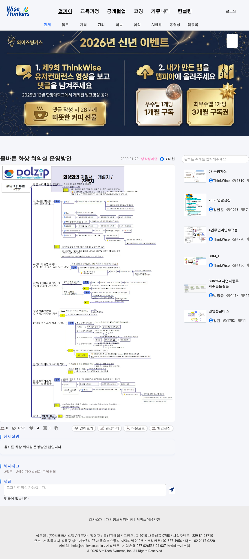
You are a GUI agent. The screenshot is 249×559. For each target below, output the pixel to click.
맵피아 (65, 11)
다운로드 (135, 428)
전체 (47, 24)
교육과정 (89, 11)
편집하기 (109, 428)
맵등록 (192, 24)
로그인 (231, 11)
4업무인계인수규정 (223, 230)
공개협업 (116, 11)
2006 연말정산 (220, 200)
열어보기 (83, 428)
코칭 (138, 11)
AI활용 (157, 24)
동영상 (175, 24)
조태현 (170, 159)
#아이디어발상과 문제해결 (36, 472)
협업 (137, 24)
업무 (65, 24)
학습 (119, 24)
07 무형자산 (218, 171)
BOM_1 (214, 256)
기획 (83, 24)
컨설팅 (185, 11)
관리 (101, 24)
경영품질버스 (219, 311)
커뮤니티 (160, 11)
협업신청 (161, 428)
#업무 (8, 472)
